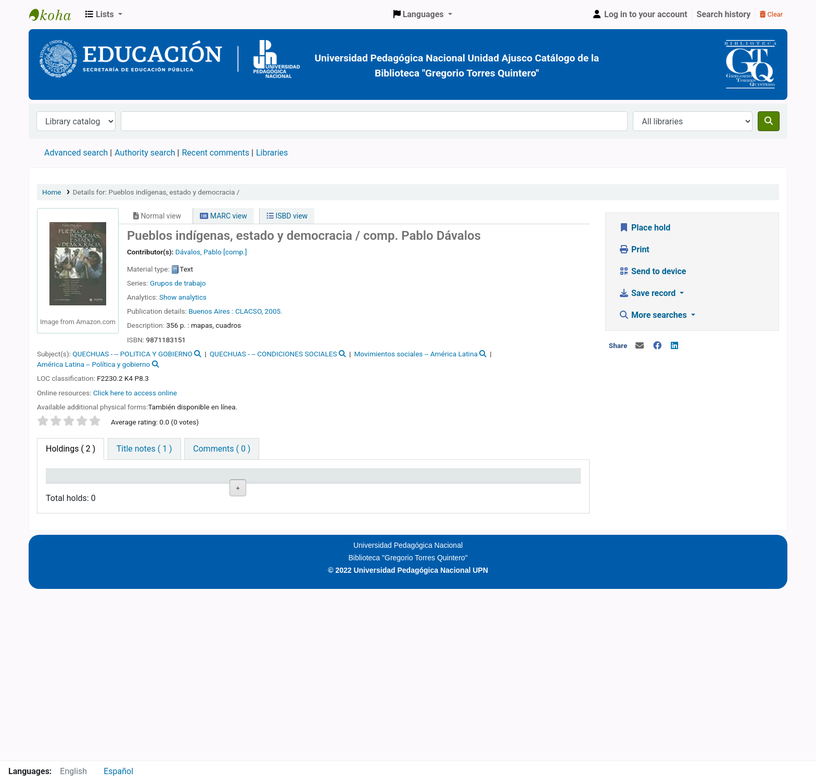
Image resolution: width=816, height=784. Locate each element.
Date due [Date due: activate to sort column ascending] (441, 489)
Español (118, 771)
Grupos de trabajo (178, 283)
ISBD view (287, 216)
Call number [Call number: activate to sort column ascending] (226, 484)
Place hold (644, 228)
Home (51, 192)
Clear (771, 14)
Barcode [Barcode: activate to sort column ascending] (494, 489)
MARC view (223, 216)
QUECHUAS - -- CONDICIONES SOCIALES (273, 354)
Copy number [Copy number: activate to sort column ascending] (333, 484)
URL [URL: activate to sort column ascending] (273, 489)
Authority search (144, 153)
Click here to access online (135, 393)
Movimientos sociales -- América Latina (415, 354)
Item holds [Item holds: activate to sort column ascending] (551, 489)
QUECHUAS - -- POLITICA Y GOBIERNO (132, 354)
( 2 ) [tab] (70, 449)
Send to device (652, 271)
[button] (103, 14)
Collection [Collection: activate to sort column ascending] (176, 489)
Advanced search (76, 153)
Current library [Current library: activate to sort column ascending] (119, 484)
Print (634, 249)
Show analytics (183, 297)
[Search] (769, 121)
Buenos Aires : (210, 311)
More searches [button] (654, 315)
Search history (724, 14)
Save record (648, 293)
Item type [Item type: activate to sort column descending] (68, 489)
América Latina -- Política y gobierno (93, 364)
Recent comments (215, 153)
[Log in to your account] (640, 14)
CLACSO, (249, 311)
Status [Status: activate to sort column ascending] (384, 489)
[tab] (144, 449)
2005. (274, 311)
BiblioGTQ (55, 14)
